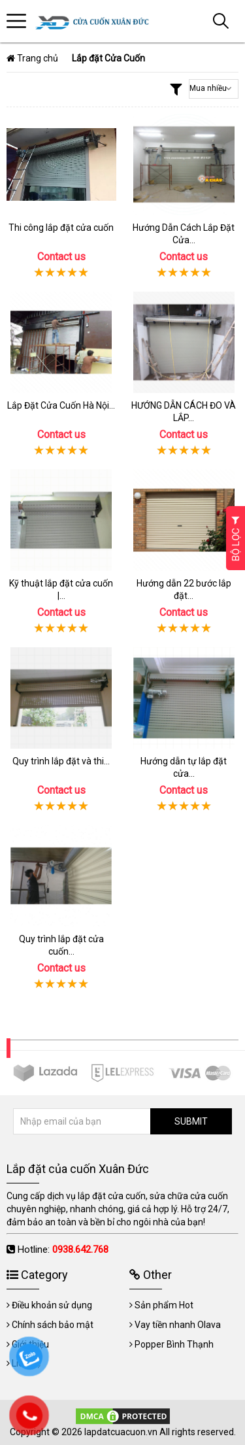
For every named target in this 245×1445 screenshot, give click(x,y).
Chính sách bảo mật (52, 1324)
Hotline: (63, 1249)
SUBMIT (191, 1121)
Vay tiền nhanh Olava (178, 1324)
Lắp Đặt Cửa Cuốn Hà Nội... (61, 405)
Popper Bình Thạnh (174, 1344)
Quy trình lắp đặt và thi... (61, 761)
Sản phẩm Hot (164, 1305)
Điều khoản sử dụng (52, 1305)
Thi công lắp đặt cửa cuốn (61, 227)
